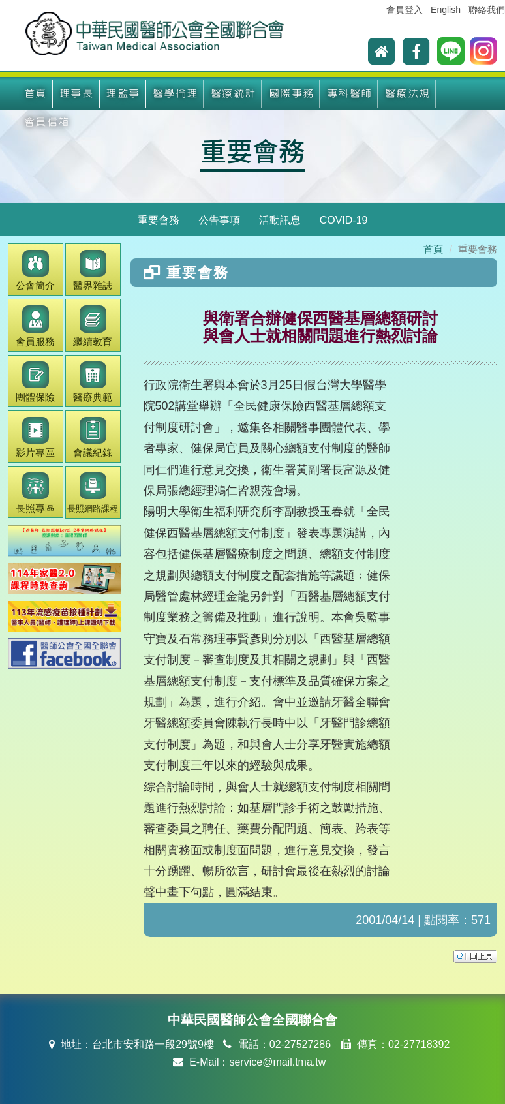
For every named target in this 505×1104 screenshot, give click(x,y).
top (475, 956)
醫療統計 (233, 93)
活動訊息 (280, 220)
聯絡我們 (486, 10)
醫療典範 (92, 382)
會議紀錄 (92, 437)
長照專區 (35, 493)
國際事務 (291, 93)
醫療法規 (408, 93)
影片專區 (35, 437)
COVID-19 (344, 220)
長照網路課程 (92, 493)
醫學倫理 (175, 93)
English (446, 10)
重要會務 (252, 150)
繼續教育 (92, 325)
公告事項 (219, 220)
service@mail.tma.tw (277, 1061)
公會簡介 (35, 270)
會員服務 (35, 325)
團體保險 (35, 382)
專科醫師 (350, 93)
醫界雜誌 (92, 270)
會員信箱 (47, 122)
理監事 (123, 93)
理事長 (76, 93)
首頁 (35, 93)
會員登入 (404, 10)
